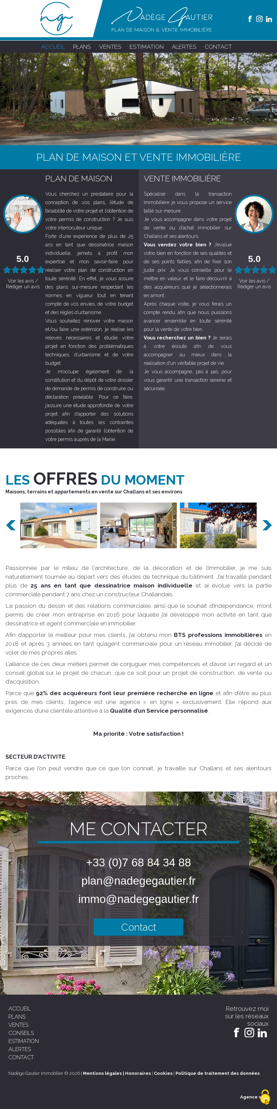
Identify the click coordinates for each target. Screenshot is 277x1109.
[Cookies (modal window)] (265, 1097)
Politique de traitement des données (218, 1073)
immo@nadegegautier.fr (138, 899)
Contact (138, 927)
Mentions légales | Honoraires (117, 1073)
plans (82, 46)
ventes (110, 46)
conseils (21, 1033)
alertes (184, 46)
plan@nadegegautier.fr (139, 880)
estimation (147, 46)
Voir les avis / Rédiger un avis (23, 283)
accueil (53, 46)
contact (218, 46)
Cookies (163, 1073)
